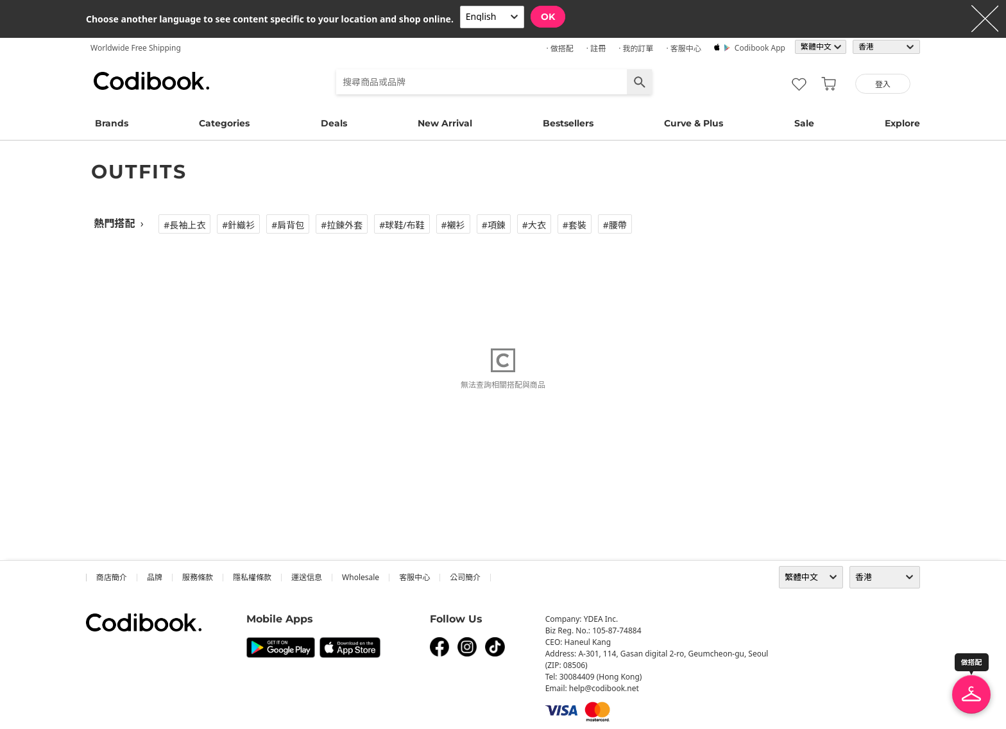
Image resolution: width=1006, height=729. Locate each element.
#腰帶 (615, 225)
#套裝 (574, 225)
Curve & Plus (693, 123)
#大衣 (534, 225)
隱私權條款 (252, 577)
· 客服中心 (683, 48)
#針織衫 (238, 225)
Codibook (151, 81)
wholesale (360, 577)
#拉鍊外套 (341, 225)
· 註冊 (596, 48)
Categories (224, 123)
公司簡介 (465, 577)
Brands (111, 123)
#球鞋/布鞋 (401, 225)
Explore (902, 123)
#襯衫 (453, 225)
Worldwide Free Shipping (135, 47)
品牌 (154, 577)
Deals (334, 123)
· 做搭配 (559, 48)
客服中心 (414, 577)
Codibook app (760, 47)
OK (548, 16)
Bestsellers (568, 123)
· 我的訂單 (635, 48)
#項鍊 (494, 225)
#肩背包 (287, 225)
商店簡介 (111, 577)
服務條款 (197, 577)
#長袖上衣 (184, 225)
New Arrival (445, 123)
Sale (804, 123)
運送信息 (306, 577)
